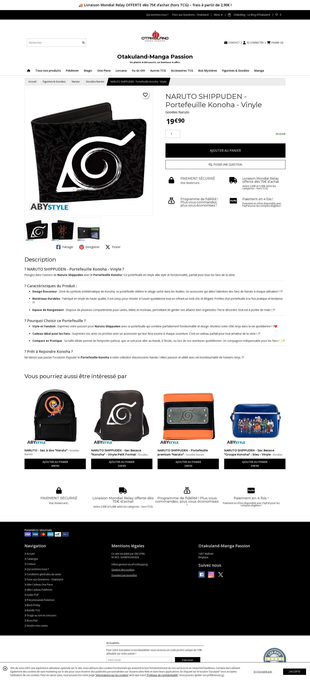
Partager (64, 247)
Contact (30, 564)
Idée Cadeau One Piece (39, 584)
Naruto (76, 81)
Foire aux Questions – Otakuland (44, 579)
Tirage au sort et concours (40, 615)
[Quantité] (172, 134)
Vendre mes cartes (36, 625)
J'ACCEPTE (294, 671)
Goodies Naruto (95, 81)
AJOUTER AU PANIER (225, 150)
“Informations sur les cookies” (112, 675)
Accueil (32, 81)
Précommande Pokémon (40, 600)
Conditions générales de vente (43, 574)
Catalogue (31, 559)
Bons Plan (31, 620)
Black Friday (32, 605)
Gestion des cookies (123, 569)
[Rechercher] (83, 42)
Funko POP (32, 595)
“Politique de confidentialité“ (162, 675)
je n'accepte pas (263, 671)
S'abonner (187, 660)
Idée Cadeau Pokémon (38, 589)
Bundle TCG (32, 610)
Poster (112, 247)
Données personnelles (124, 575)
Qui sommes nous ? (37, 569)
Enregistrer (89, 247)
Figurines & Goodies (54, 81)
